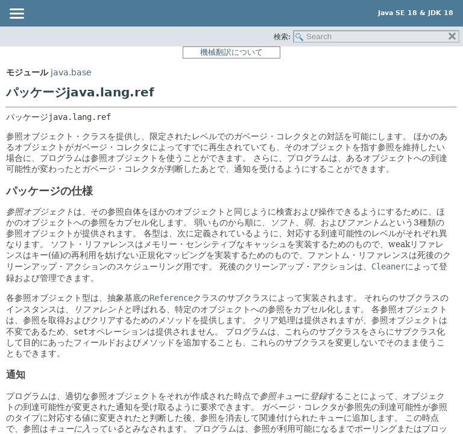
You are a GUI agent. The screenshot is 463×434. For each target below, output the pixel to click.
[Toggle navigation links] (16, 14)
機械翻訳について (231, 52)
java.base (71, 72)
